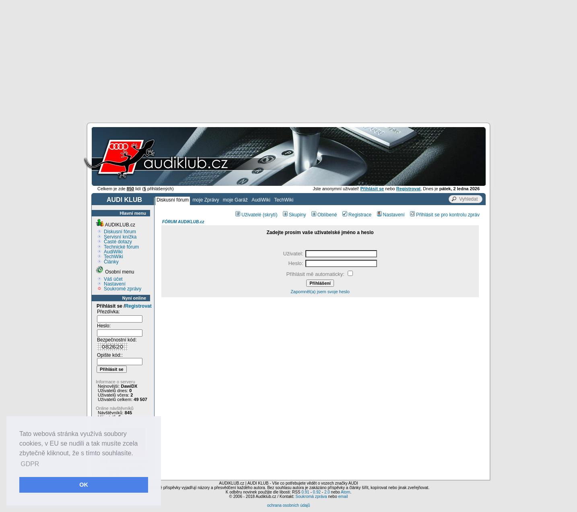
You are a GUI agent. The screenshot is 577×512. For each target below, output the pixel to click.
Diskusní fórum (173, 200)
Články (111, 262)
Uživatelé (248, 215)
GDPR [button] (30, 464)
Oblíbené (324, 215)
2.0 (327, 492)
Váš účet (113, 279)
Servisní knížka (120, 237)
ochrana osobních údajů (288, 505)
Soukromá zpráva (311, 496)
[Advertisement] (288, 60)
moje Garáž (235, 200)
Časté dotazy (118, 242)
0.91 (305, 492)
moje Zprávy (205, 200)
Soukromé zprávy (122, 289)
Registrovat (138, 306)
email (343, 496)
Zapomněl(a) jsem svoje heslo (320, 291)
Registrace (356, 215)
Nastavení (115, 284)
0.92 (317, 492)
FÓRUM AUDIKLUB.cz (183, 222)
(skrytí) (270, 215)
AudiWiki (260, 200)
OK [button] (83, 484)
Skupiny (294, 215)
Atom (345, 492)
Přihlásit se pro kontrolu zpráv (445, 215)
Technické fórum (121, 247)
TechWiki (283, 200)
